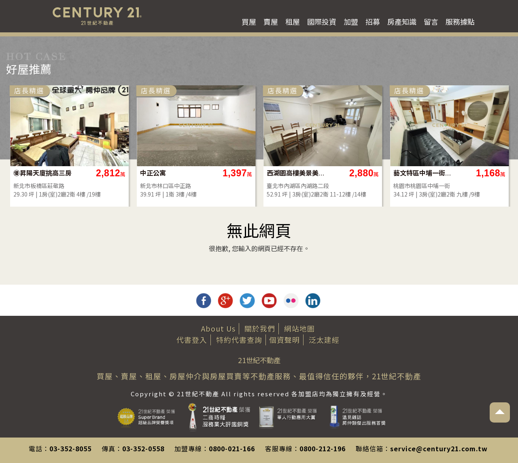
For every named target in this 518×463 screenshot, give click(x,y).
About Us (218, 328)
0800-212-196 (322, 448)
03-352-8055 (70, 448)
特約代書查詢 (239, 339)
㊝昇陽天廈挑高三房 (42, 173)
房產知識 (401, 21)
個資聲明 (284, 339)
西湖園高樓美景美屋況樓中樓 (296, 173)
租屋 (292, 21)
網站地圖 (299, 328)
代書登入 (191, 339)
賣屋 (270, 21)
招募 (372, 21)
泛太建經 (324, 339)
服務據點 (460, 21)
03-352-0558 (143, 448)
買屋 (249, 21)
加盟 (351, 21)
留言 (431, 21)
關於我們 (259, 328)
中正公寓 (153, 173)
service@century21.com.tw (439, 448)
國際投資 (321, 21)
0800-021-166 (232, 448)
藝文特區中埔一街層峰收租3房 (422, 173)
